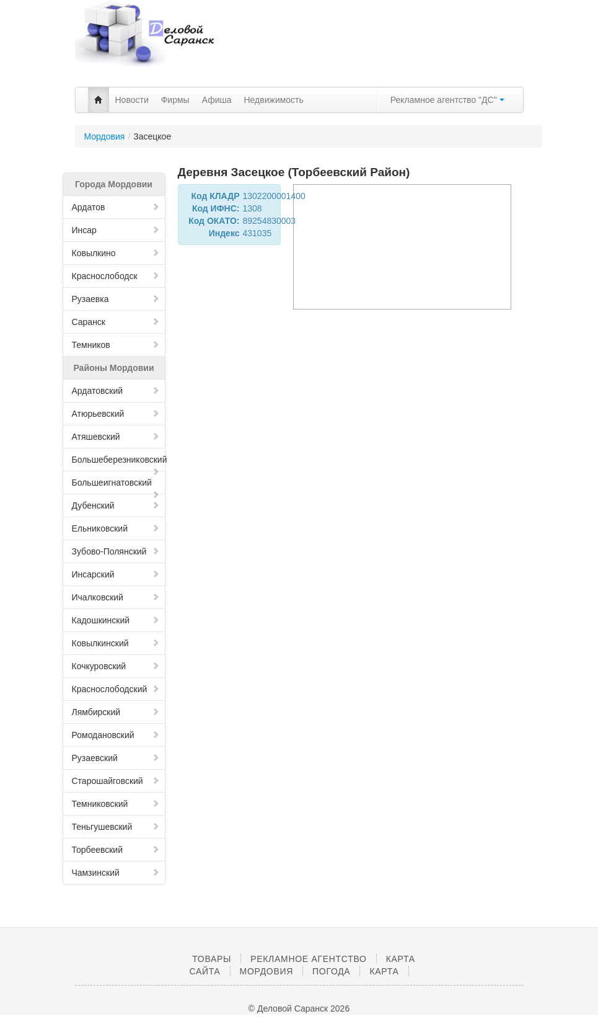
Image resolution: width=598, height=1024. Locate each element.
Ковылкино (116, 253)
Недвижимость (274, 100)
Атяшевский (116, 437)
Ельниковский (116, 528)
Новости (132, 100)
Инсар (116, 230)
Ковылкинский (116, 643)
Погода (331, 971)
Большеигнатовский (116, 486)
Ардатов (116, 207)
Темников (116, 345)
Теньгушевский (116, 827)
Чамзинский (116, 873)
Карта (383, 971)
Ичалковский (116, 597)
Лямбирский (116, 712)
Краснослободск (116, 276)
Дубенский (116, 505)
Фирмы (175, 100)
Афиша (217, 100)
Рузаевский (116, 758)
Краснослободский (116, 689)
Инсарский (116, 574)
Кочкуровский (116, 666)
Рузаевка (116, 299)
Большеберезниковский (118, 463)
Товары (211, 959)
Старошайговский (116, 781)
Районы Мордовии (113, 368)
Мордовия (104, 136)
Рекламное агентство (308, 959)
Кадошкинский (116, 620)
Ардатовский (116, 391)
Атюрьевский (116, 414)
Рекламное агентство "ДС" (447, 100)
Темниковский (116, 804)
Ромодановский (116, 735)
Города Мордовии (113, 184)
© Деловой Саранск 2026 (299, 1008)
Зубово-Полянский (116, 551)
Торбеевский (116, 850)
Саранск (116, 322)
